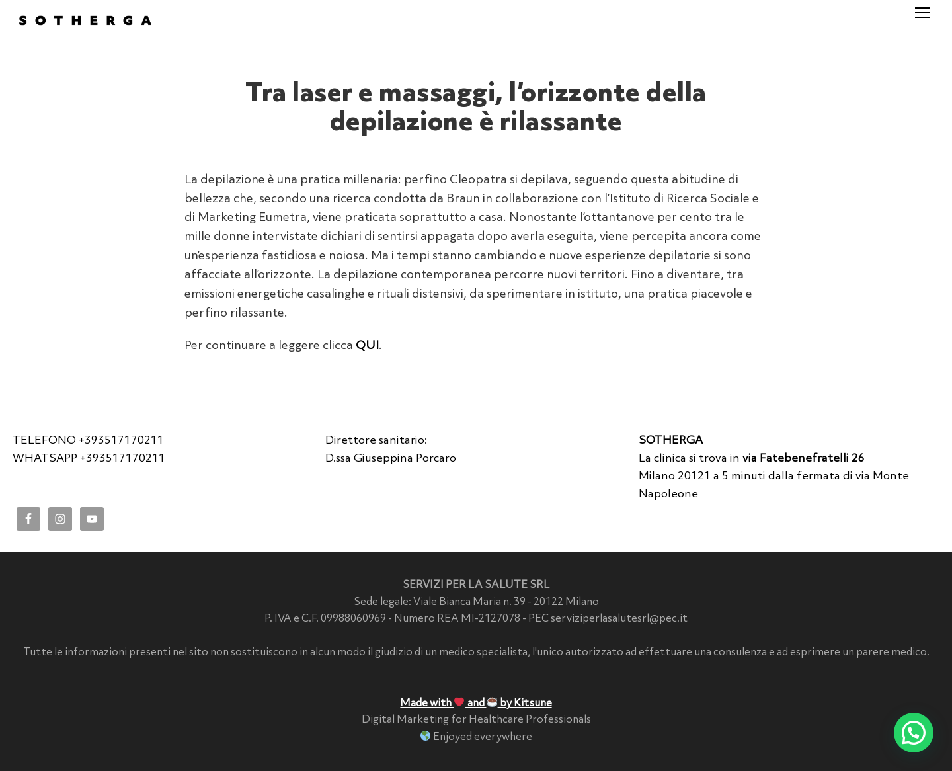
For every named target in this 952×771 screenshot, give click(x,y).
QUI (367, 346)
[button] (913, 732)
